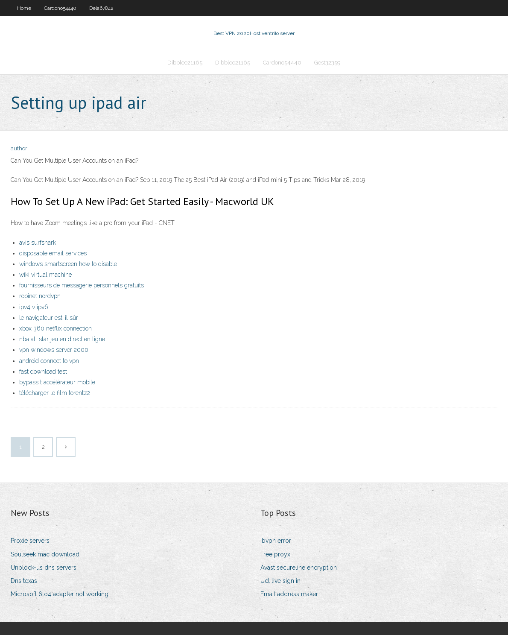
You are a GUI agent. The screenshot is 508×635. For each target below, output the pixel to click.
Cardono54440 (60, 8)
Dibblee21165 (184, 62)
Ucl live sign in (280, 580)
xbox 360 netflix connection (55, 328)
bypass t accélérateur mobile (57, 382)
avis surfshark (37, 242)
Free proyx (275, 554)
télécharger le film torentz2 (54, 392)
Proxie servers (30, 540)
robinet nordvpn (40, 296)
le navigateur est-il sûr (48, 317)
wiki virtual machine (45, 274)
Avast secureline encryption (298, 567)
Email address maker (289, 594)
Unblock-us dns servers (43, 567)
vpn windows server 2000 (53, 349)
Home (24, 8)
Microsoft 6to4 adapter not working (59, 594)
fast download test (43, 371)
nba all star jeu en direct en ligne (62, 339)
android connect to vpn (49, 360)
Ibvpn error (275, 540)
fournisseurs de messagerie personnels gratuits (81, 285)
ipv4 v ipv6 (33, 307)
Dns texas (24, 580)
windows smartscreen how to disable (68, 263)
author (19, 148)
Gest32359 (327, 62)
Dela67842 (101, 8)
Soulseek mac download (45, 554)
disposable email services (53, 253)
